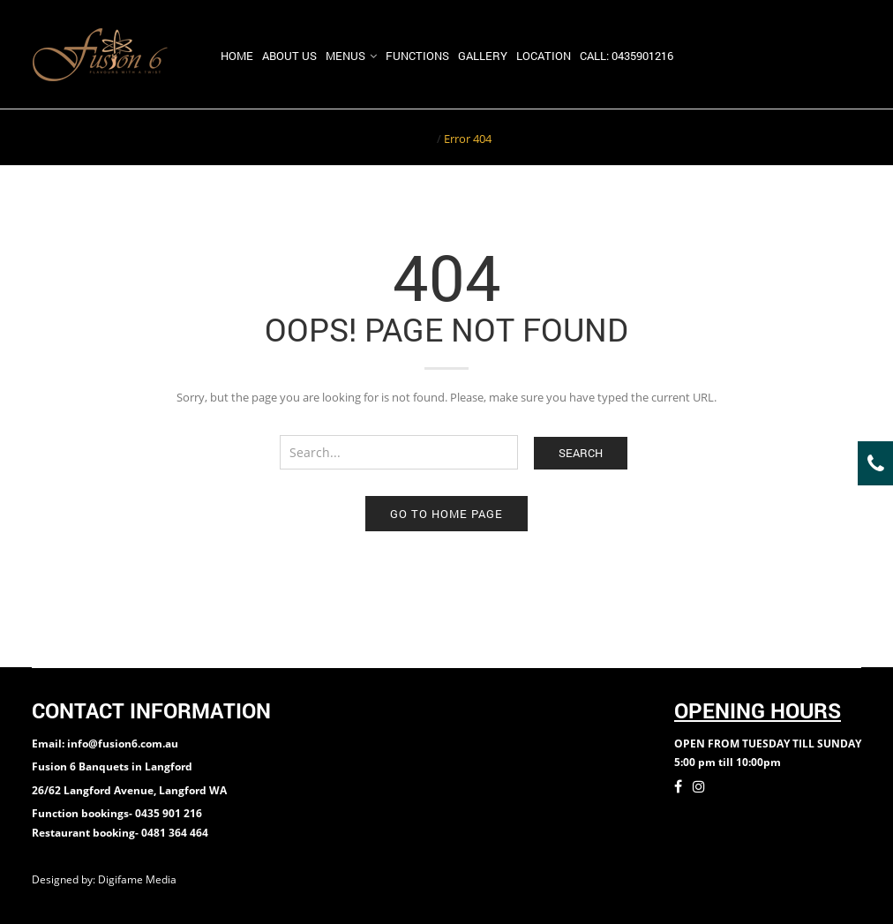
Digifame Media (138, 879)
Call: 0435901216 (626, 56)
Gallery (482, 56)
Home (237, 56)
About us (289, 56)
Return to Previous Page (793, 137)
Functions (417, 56)
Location (543, 56)
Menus (345, 56)
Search (581, 453)
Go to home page (446, 514)
